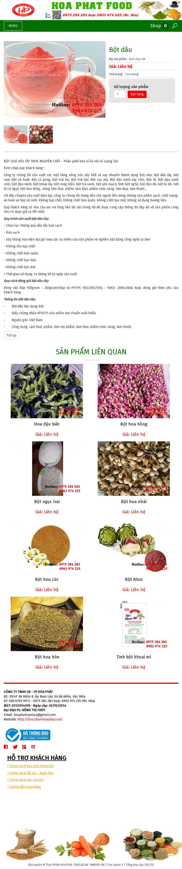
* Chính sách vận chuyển (25, 780)
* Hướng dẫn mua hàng (24, 787)
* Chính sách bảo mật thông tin (30, 766)
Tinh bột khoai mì (134, 657)
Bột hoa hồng (133, 424)
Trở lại (11, 335)
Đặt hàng (137, 94)
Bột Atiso (134, 579)
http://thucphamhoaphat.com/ (40, 719)
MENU (15, 27)
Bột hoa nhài (134, 501)
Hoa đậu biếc (47, 424)
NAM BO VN (97, 864)
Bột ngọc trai (47, 501)
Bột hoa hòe (47, 657)
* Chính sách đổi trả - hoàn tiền (30, 773)
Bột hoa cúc (47, 579)
